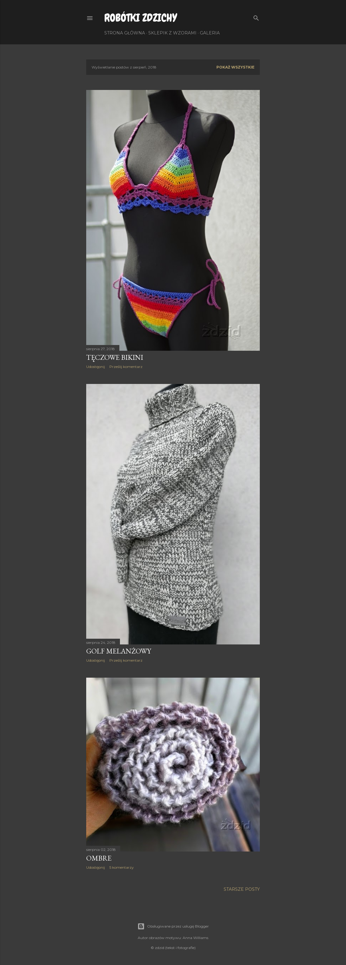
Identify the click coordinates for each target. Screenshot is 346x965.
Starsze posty (242, 889)
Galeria (210, 33)
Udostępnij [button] (95, 366)
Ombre (99, 858)
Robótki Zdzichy (140, 18)
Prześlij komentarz (126, 366)
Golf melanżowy (118, 651)
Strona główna (124, 33)
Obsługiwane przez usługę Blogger (173, 926)
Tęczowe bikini (114, 357)
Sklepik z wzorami (172, 33)
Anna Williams (195, 937)
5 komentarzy (121, 867)
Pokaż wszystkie (235, 67)
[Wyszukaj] (256, 17)
